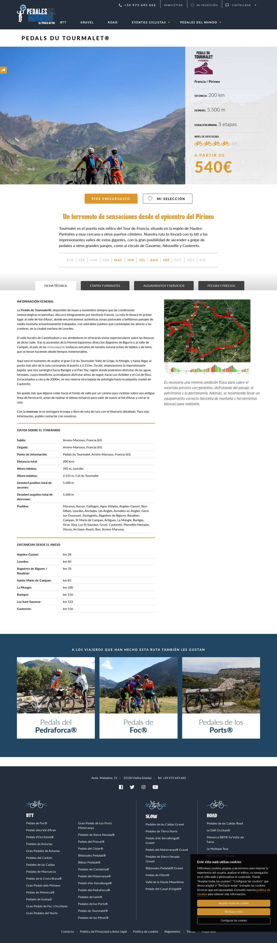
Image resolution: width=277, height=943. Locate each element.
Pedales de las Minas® (93, 917)
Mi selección (207, 5)
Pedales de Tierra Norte (161, 831)
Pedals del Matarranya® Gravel (167, 849)
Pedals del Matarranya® (94, 876)
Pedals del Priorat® (91, 841)
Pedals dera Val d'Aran (41, 830)
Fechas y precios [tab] (221, 285)
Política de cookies (145, 931)
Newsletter (173, 5)
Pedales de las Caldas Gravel (165, 824)
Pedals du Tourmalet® (93, 910)
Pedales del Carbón (39, 857)
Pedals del (56, 725)
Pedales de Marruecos (41, 871)
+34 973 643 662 (140, 5)
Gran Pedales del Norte (42, 913)
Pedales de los (221, 725)
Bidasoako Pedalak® (92, 855)
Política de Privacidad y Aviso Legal (103, 931)
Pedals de (138, 725)
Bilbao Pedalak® (89, 862)
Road (212, 816)
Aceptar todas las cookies (234, 903)
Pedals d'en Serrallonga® (95, 883)
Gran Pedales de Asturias (43, 851)
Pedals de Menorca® (40, 892)
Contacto (67, 931)
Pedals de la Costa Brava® (44, 878)
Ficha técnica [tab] (55, 285)
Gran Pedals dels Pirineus (43, 885)
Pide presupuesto (111, 199)
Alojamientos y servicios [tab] (163, 285)
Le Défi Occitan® (218, 830)
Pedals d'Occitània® (40, 837)
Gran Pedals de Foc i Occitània (47, 906)
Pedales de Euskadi (39, 899)
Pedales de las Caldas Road (225, 823)
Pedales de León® (90, 897)
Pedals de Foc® (36, 823)
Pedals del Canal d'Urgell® (163, 889)
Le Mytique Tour (218, 848)
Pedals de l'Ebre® (157, 875)
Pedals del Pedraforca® (94, 890)
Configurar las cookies (234, 920)
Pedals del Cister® (90, 848)
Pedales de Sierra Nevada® (96, 834)
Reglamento (172, 931)
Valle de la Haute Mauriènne (165, 882)
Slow (151, 817)
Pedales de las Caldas (40, 864)
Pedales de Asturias (39, 844)
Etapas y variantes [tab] (105, 285)
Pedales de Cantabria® (93, 869)
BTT (30, 816)
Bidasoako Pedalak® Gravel (164, 868)
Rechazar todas (234, 911)
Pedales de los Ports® (93, 904)
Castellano (241, 5)
